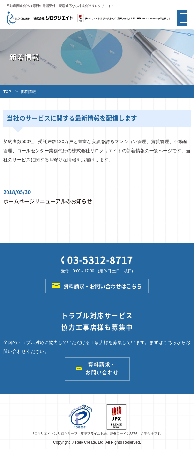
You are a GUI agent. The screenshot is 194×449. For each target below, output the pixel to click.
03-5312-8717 (97, 259)
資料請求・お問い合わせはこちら (97, 286)
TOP (7, 92)
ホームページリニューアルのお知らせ (47, 201)
